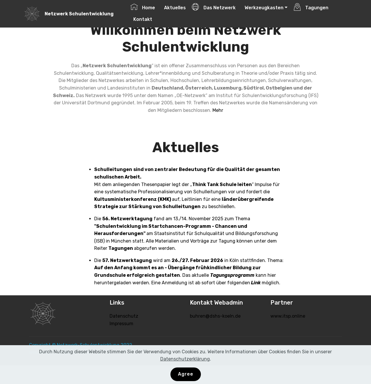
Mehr (217, 110)
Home (142, 7)
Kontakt (141, 18)
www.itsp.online (287, 316)
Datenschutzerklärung (185, 359)
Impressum (121, 323)
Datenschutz (124, 316)
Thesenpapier (156, 184)
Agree (185, 374)
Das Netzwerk (214, 7)
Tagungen (311, 7)
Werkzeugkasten (262, 7)
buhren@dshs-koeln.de (215, 316)
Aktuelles (173, 7)
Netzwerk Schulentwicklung (79, 14)
